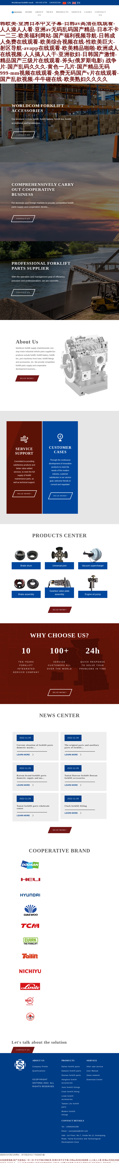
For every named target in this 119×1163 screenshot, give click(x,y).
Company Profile (40, 1055)
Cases (88, 12)
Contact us (100, 13)
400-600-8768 (41, 3)
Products (62, 12)
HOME (28, 12)
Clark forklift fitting (70, 1081)
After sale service (95, 1055)
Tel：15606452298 (70, 1116)
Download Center (95, 1069)
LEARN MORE (23, 743)
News (49, 12)
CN (69, 3)
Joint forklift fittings (71, 1076)
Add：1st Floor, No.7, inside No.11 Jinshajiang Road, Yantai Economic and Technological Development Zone (84, 1127)
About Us (39, 13)
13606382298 (55, 3)
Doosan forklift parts (71, 1064)
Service (77, 12)
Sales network (93, 1064)
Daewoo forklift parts (71, 1060)
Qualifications (38, 1060)
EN (78, 3)
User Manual (92, 1060)
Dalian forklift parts (71, 1055)
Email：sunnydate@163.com (75, 1120)
